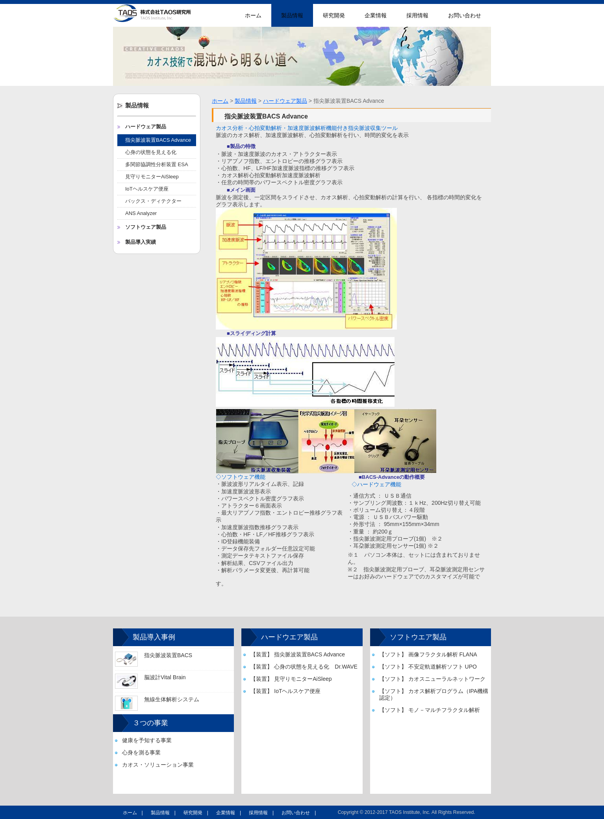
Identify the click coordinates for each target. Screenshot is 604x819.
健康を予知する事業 (147, 740)
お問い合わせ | (299, 812)
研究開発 (334, 15)
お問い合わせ (464, 15)
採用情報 (417, 15)
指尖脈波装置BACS (168, 655)
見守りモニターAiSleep (152, 177)
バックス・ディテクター (153, 201)
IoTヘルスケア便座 (147, 189)
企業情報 (376, 15)
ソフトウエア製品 (418, 637)
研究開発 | (195, 812)
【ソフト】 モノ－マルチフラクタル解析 (429, 710)
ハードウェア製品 (145, 127)
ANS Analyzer (141, 213)
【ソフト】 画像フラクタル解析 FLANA (428, 654)
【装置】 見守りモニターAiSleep (291, 679)
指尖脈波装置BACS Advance (158, 140)
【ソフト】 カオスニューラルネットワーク (432, 679)
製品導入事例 (154, 637)
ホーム (253, 15)
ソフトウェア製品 (145, 227)
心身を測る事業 (141, 752)
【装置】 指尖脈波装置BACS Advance (297, 654)
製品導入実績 (140, 242)
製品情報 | (163, 812)
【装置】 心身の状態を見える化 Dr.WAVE (303, 666)
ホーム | (133, 812)
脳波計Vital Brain (165, 677)
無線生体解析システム (171, 699)
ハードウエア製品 (289, 637)
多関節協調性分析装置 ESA (156, 164)
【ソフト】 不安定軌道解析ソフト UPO (428, 666)
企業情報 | (228, 812)
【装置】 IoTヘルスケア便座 (285, 691)
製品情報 (292, 15)
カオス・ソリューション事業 (158, 765)
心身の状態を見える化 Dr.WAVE (153, 154)
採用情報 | (261, 812)
